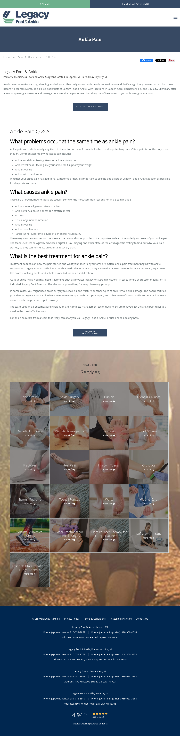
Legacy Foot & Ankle (13, 56)
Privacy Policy (71, 618)
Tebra (105, 723)
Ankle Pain (51, 56)
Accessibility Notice (121, 618)
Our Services (34, 56)
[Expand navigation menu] (175, 17)
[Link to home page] (25, 17)
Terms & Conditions (94, 618)
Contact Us (142, 618)
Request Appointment (90, 106)
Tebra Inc (55, 618)
